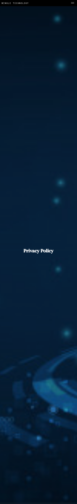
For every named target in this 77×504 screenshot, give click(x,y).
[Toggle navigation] (72, 3)
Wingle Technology (15, 3)
